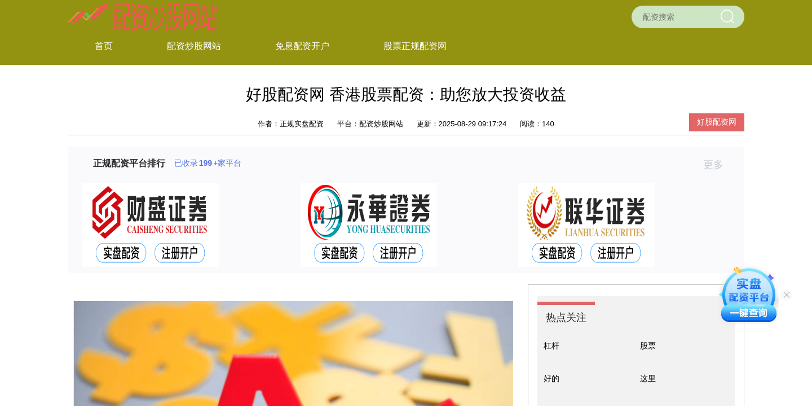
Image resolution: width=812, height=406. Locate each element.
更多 (718, 164)
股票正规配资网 (415, 46)
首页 (104, 46)
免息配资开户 (302, 46)
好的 (551, 378)
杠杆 (551, 345)
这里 (648, 378)
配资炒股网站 (194, 46)
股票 (648, 345)
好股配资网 (716, 121)
